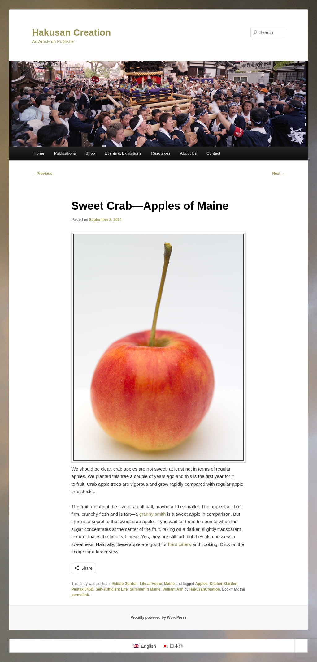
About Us (188, 153)
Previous (42, 173)
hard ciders (179, 544)
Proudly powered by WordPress (158, 617)
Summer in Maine (145, 589)
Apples (201, 584)
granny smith (152, 514)
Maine (169, 584)
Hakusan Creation (71, 32)
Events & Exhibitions (123, 153)
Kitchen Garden (223, 584)
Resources (160, 153)
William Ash (173, 589)
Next (278, 173)
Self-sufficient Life (111, 589)
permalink (80, 595)
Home (38, 153)
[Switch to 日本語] (173, 646)
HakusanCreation (204, 589)
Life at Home (151, 584)
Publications (65, 153)
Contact (213, 153)
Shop (90, 153)
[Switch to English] (144, 646)
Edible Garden (124, 584)
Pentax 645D (82, 589)
